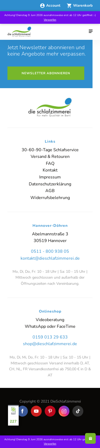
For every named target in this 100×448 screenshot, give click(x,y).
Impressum (50, 177)
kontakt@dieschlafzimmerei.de (50, 258)
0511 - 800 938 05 (50, 251)
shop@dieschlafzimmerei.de (50, 344)
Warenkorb (80, 5)
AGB (50, 191)
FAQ (50, 163)
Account (50, 5)
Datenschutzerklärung (50, 184)
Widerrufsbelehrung (50, 198)
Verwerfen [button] (50, 20)
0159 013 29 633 (50, 337)
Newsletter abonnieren (46, 73)
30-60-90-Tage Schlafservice (50, 150)
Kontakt (50, 170)
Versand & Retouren (50, 156)
